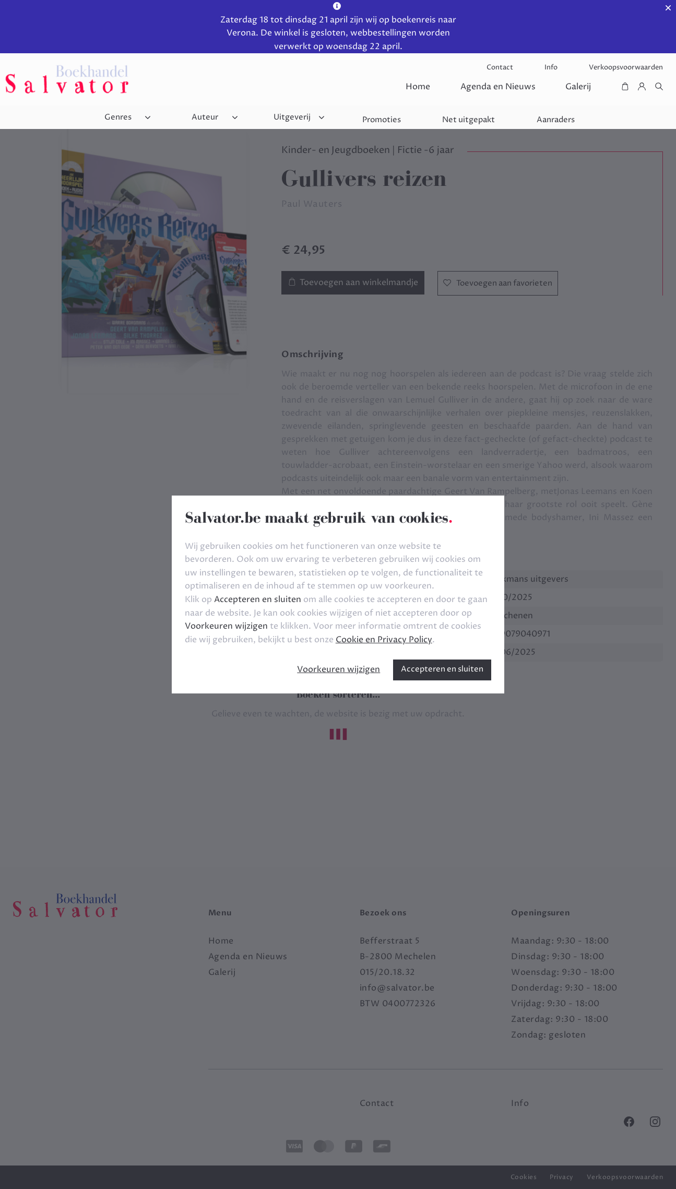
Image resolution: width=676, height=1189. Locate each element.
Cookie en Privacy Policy (384, 639)
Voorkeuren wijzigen (338, 669)
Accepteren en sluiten (442, 669)
